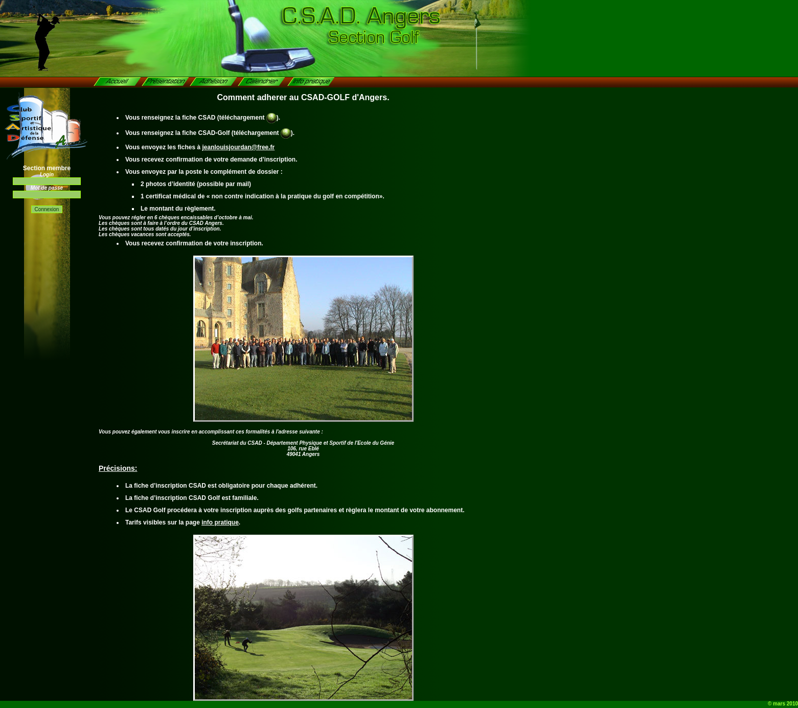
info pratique (220, 522)
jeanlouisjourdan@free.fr (238, 147)
